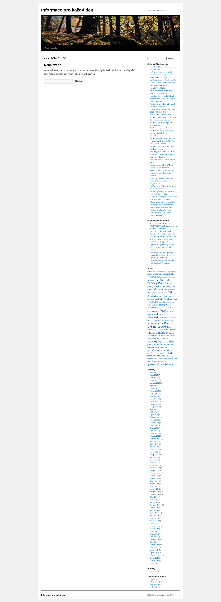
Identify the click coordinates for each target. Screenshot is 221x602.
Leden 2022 (154, 452)
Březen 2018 (154, 534)
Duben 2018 (154, 531)
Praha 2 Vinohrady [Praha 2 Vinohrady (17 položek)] (156, 316)
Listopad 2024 (155, 383)
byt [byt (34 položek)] (157, 280)
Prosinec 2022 (155, 436)
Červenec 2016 (155, 555)
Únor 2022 (153, 449)
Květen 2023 (154, 423)
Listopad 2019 (155, 494)
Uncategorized (155, 571)
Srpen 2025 (154, 375)
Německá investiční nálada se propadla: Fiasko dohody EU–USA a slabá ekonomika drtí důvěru (163, 117)
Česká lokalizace (156, 587)
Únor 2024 (153, 399)
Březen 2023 (154, 428)
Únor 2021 (153, 462)
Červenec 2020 (155, 473)
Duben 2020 (154, 481)
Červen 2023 (154, 420)
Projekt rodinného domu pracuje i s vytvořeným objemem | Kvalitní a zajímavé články (162, 255)
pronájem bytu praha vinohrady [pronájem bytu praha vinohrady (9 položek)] (160, 353)
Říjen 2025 (154, 372)
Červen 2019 (154, 508)
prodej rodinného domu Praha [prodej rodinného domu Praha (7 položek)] (157, 347)
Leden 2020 (154, 489)
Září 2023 (153, 412)
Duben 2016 (154, 563)
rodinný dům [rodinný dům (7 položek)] (169, 356)
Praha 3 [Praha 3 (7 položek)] (162, 318)
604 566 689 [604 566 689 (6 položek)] (159, 271)
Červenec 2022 (155, 439)
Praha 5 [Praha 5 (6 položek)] (170, 320)
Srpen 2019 (154, 502)
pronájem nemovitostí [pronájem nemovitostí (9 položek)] (156, 356)
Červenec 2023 (155, 417)
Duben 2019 (154, 513)
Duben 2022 (154, 444)
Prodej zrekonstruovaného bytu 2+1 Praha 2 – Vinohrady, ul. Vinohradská (163, 260)
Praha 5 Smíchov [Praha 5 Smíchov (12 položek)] (155, 323)
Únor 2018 (153, 537)
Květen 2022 (154, 441)
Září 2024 (153, 388)
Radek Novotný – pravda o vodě (161, 128)
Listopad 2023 (155, 407)
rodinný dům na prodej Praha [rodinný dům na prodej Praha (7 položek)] (157, 359)
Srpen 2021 (154, 457)
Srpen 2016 (154, 553)
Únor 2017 (153, 547)
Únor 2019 (153, 518)
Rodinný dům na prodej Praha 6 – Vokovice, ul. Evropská (162, 247)
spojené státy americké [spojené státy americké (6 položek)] (159, 361)
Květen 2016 (154, 561)
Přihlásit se (154, 579)
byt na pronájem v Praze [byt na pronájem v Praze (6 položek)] (159, 293)
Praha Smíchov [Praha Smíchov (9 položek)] (170, 330)
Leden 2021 (154, 465)
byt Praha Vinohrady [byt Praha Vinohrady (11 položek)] (164, 299)
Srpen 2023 (154, 415)
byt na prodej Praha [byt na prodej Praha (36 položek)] (158, 281)
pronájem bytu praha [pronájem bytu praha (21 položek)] (159, 350)
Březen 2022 (154, 447)
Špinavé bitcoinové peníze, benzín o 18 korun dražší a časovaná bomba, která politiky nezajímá (162, 141)
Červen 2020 (154, 476)
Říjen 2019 (154, 497)
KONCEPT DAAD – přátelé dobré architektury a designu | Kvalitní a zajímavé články (162, 242)
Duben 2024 (154, 394)
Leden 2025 (154, 380)
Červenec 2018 (155, 526)
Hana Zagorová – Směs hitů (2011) (162, 152)
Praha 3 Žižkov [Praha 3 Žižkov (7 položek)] (170, 318)
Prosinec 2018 (155, 521)
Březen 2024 (154, 396)
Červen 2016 (154, 558)
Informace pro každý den (67, 10)
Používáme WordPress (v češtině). (162, 595)
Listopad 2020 (155, 470)
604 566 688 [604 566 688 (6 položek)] (151, 271)
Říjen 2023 (154, 409)
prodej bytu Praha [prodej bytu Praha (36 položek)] (160, 341)
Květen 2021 (154, 460)
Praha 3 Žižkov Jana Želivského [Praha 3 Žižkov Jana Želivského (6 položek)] (157, 320)
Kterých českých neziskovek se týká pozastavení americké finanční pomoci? (162, 173)
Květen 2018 (154, 529)
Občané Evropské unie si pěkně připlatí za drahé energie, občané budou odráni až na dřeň (161, 75)
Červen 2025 (154, 378)
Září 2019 (153, 500)
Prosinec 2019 (155, 492)
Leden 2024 (154, 401)
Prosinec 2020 (155, 468)
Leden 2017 (154, 550)
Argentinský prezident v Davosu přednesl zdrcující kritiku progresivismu (161, 181)
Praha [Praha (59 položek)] (164, 310)
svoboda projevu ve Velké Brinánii (162, 96)
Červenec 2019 (155, 505)
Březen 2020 (154, 484)
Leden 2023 (154, 433)
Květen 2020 (154, 478)
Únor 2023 (153, 431)
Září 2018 (153, 523)
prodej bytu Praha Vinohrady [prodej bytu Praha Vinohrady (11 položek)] (160, 344)
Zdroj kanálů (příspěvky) (158, 582)
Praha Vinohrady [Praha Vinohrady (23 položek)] (157, 332)
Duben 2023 (154, 425)
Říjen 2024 (154, 386)
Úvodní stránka (50, 48)
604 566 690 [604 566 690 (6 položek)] (168, 271)
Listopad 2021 (155, 455)
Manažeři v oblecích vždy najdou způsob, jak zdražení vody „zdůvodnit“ (161, 133)
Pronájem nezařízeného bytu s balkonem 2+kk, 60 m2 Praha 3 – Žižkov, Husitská (161, 212)
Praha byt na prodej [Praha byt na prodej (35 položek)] (159, 324)
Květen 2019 (154, 510)
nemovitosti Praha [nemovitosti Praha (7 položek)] (163, 308)
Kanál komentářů (156, 584)
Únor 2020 (153, 486)
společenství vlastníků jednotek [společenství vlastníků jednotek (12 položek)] (162, 364)
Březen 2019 (154, 516)
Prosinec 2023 (155, 404)
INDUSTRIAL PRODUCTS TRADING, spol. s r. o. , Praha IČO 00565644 (163, 226)
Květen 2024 (154, 391)
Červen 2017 (154, 545)
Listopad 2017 (155, 539)
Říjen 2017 (154, 542)
